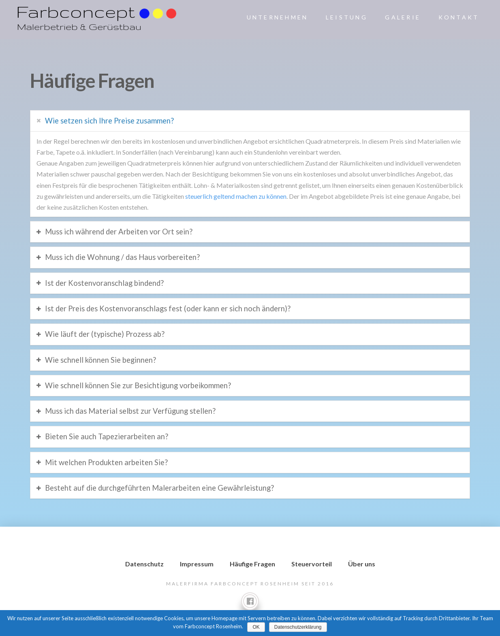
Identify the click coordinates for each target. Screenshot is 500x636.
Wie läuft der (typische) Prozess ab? (105, 334)
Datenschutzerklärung (298, 627)
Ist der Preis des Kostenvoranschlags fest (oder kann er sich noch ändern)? (168, 308)
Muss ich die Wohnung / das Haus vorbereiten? (122, 257)
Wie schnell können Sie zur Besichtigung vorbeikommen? (138, 385)
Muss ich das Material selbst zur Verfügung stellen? (130, 410)
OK (255, 627)
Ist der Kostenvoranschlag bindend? (104, 283)
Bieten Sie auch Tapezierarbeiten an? (106, 436)
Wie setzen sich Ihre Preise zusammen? (109, 120)
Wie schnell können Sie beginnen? (100, 359)
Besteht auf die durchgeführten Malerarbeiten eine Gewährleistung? (159, 487)
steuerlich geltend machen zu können (235, 196)
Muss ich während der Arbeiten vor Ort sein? (118, 231)
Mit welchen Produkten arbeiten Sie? (106, 462)
